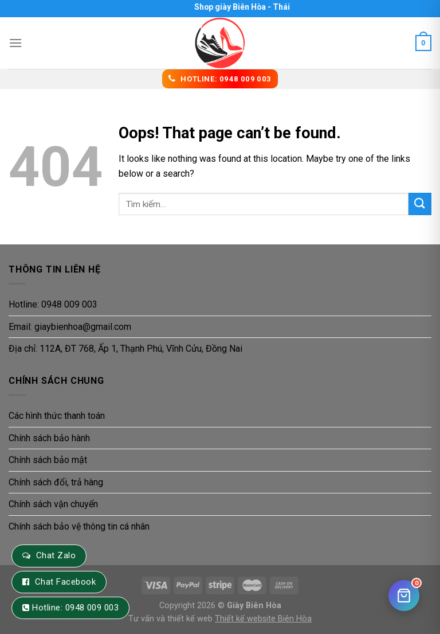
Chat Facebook (65, 582)
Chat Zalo (56, 555)
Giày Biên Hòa (254, 605)
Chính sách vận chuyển (53, 504)
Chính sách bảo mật (48, 459)
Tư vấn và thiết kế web (171, 619)
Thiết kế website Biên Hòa (263, 619)
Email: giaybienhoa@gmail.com (70, 326)
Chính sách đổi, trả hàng (56, 482)
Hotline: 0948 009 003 (53, 304)
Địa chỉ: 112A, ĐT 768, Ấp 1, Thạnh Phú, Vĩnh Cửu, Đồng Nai (125, 348)
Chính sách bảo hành (49, 438)
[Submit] (419, 204)
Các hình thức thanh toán (57, 415)
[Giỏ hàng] (403, 595)
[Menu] (15, 43)
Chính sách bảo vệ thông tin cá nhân (79, 526)
